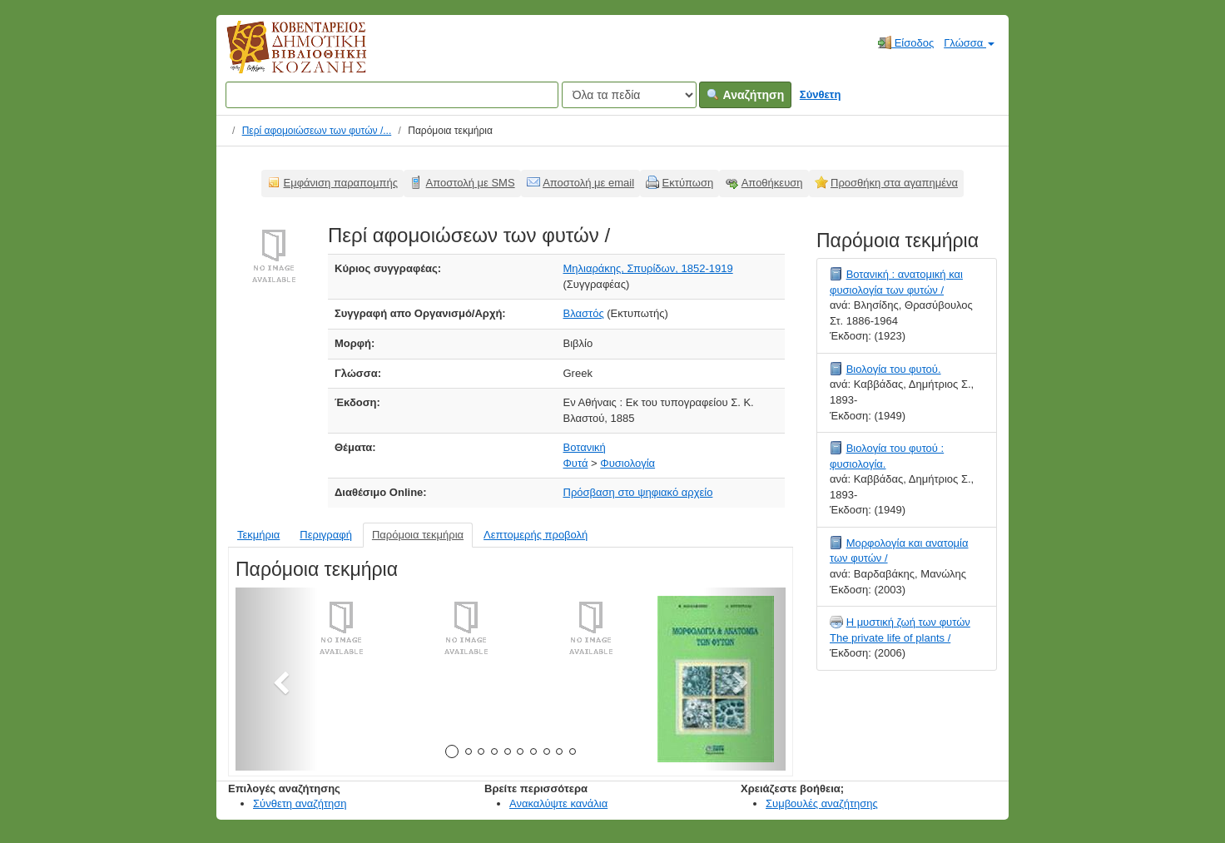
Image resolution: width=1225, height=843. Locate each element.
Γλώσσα (969, 43)
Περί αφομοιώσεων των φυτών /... (317, 130)
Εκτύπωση (688, 182)
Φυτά (575, 463)
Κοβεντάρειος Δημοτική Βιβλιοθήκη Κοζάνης (280, 56)
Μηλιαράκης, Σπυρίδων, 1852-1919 (648, 268)
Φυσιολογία (627, 463)
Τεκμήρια (258, 534)
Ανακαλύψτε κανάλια (558, 803)
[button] (277, 679)
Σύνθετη (820, 94)
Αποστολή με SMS (470, 182)
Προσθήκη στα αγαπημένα (894, 182)
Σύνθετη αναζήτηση (300, 803)
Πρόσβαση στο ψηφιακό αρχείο (638, 492)
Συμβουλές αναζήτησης (822, 803)
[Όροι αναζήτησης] (392, 95)
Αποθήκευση (772, 182)
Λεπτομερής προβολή (536, 534)
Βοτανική (584, 447)
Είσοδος (906, 42)
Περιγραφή (326, 534)
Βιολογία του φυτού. (893, 369)
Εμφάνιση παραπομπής (341, 182)
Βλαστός (583, 313)
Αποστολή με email (588, 182)
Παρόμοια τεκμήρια (418, 534)
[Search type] (629, 95)
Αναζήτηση (745, 95)
